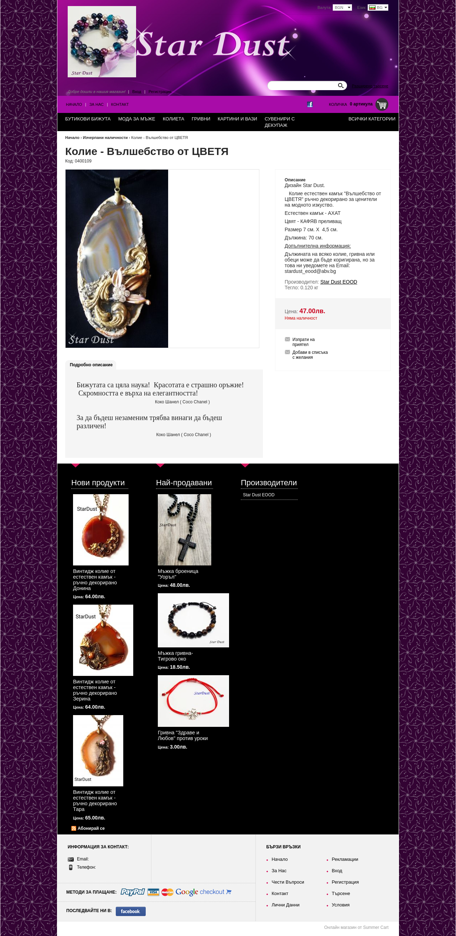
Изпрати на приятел (303, 342)
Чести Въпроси (287, 882)
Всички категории (371, 118)
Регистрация (160, 91)
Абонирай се (91, 828)
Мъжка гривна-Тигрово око (175, 656)
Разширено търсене (370, 86)
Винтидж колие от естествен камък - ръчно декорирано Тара (95, 800)
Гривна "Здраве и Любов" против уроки (183, 735)
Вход (136, 91)
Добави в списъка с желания (310, 355)
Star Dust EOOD (259, 494)
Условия (340, 904)
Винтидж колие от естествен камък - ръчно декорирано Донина (95, 579)
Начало (74, 104)
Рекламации (345, 859)
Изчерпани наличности (105, 137)
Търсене (341, 893)
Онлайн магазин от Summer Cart (356, 927)
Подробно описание (91, 364)
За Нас (96, 104)
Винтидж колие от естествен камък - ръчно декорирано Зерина (95, 690)
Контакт (120, 104)
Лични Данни (285, 904)
